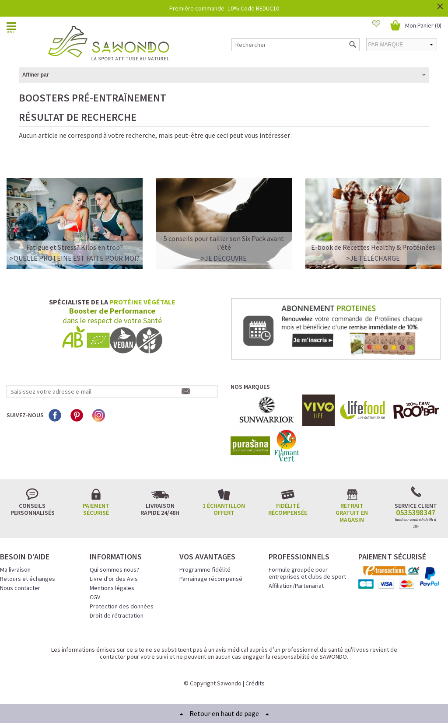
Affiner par (35, 75)
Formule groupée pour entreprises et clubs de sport (307, 573)
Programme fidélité (205, 569)
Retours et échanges (27, 579)
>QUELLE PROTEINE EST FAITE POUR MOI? (75, 258)
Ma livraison (15, 569)
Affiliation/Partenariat (296, 586)
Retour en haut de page (224, 713)
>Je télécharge (373, 258)
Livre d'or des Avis (114, 579)
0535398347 (415, 512)
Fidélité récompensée (287, 509)
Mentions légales (112, 588)
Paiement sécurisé (96, 509)
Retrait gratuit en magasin (352, 512)
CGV (95, 597)
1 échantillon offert (224, 509)
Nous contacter (20, 588)
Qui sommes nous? (114, 569)
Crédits (255, 683)
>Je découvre (224, 258)
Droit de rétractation (117, 615)
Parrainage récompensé (210, 579)
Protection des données (122, 606)
